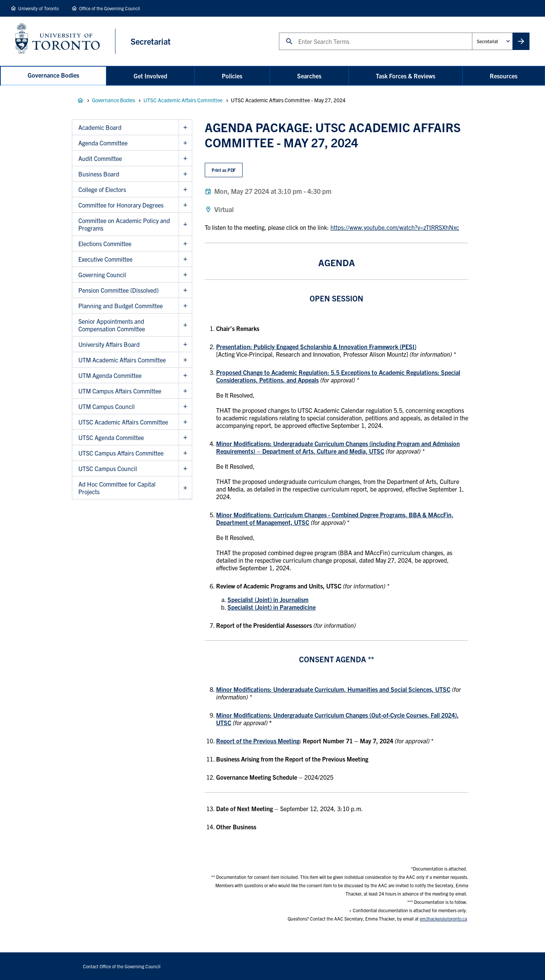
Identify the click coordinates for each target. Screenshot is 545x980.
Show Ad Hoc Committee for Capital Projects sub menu (185, 487)
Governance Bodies (53, 75)
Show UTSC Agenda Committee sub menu (185, 437)
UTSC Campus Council (107, 468)
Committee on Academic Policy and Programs (124, 224)
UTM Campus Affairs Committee (119, 391)
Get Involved (150, 76)
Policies (232, 76)
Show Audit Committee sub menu (185, 158)
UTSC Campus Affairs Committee (121, 453)
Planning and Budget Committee (120, 305)
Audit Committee (100, 158)
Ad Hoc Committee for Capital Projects (117, 487)
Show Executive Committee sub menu (185, 259)
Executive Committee (105, 259)
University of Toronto (38, 8)
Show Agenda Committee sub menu (185, 143)
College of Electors (102, 189)
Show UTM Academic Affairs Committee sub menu (185, 360)
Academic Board (99, 127)
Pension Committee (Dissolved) (118, 290)
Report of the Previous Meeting (257, 740)
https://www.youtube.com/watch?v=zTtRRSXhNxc (394, 227)
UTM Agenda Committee (110, 375)
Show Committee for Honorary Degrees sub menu (185, 205)
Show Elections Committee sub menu (185, 243)
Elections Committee (104, 243)
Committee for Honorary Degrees (121, 205)
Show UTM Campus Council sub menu (185, 406)
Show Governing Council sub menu (185, 274)
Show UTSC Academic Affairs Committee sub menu (185, 422)
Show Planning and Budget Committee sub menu (185, 306)
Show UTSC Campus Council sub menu (185, 468)
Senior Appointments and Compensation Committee (111, 324)
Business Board (98, 174)
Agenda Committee (103, 143)
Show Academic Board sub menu (185, 127)
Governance (80, 100)
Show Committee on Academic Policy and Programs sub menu (185, 224)
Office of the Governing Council (109, 8)
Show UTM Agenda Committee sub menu (185, 375)
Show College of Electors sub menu (185, 189)
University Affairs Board (109, 344)
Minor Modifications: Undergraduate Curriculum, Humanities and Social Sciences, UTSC (333, 689)
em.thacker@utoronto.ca (443, 918)
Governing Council (102, 274)
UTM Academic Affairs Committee (122, 360)
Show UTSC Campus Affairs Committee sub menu (185, 453)
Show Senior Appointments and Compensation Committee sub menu (185, 325)
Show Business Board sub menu (185, 174)
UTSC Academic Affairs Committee (183, 100)
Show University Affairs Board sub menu (185, 344)
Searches (309, 76)
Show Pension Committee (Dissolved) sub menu (185, 290)
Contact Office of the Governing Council (121, 966)
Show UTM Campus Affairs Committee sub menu (185, 391)
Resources (503, 76)
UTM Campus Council (106, 406)
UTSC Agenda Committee (111, 437)
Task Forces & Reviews (405, 76)
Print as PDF (224, 170)
